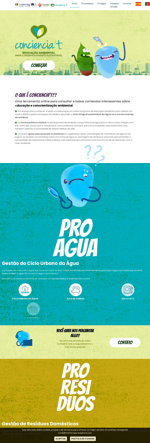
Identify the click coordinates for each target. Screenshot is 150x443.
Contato (127, 3)
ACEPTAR (61, 438)
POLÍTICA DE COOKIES (82, 438)
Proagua (101, 3)
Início (74, 3)
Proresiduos (87, 3)
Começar (39, 65)
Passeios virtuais (114, 5)
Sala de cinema (84, 291)
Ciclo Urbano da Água (28, 291)
